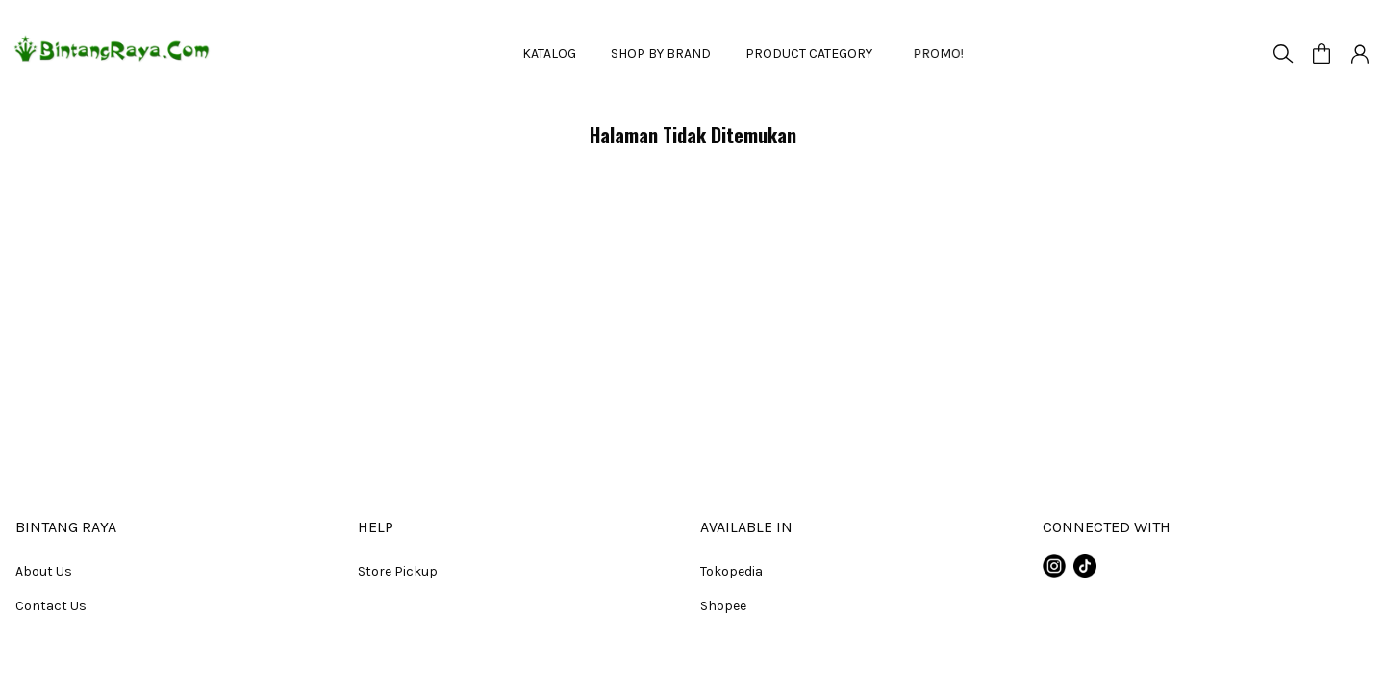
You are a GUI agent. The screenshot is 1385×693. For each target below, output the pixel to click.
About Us (43, 571)
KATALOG (549, 53)
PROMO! (928, 53)
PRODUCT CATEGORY (808, 53)
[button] (1321, 54)
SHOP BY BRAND (661, 53)
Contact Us (51, 606)
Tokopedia (731, 571)
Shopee (723, 606)
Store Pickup (398, 571)
